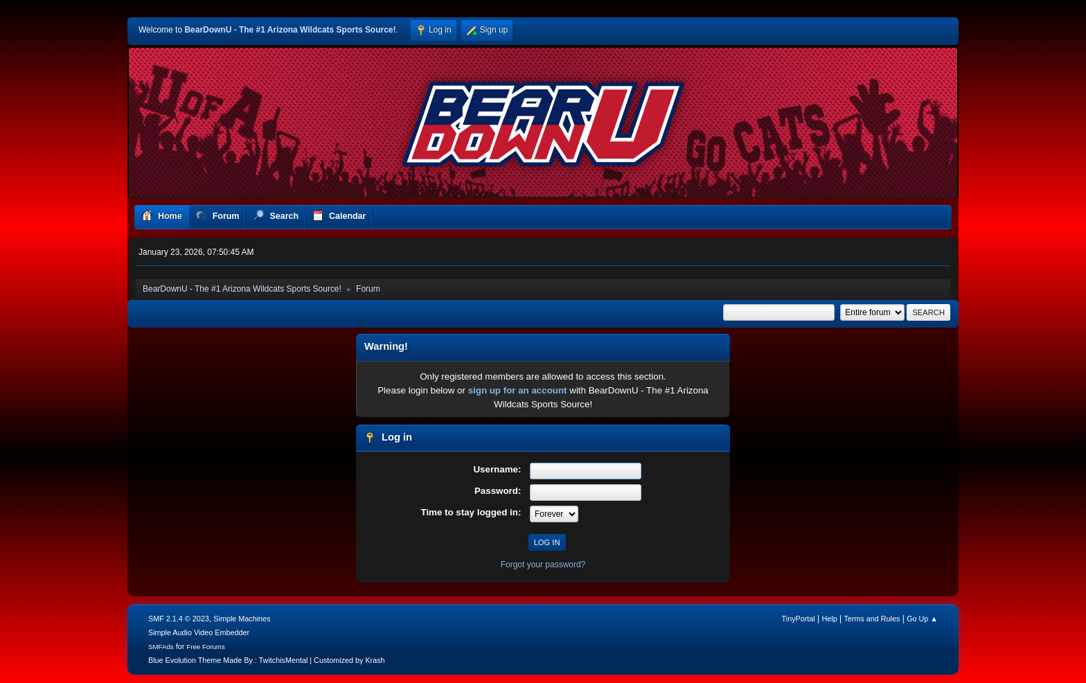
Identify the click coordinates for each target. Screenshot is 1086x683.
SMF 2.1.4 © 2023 (178, 618)
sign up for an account (517, 390)
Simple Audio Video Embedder (198, 632)
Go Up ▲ (922, 618)
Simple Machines (241, 618)
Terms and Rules (872, 618)
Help (829, 618)
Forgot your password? (543, 564)
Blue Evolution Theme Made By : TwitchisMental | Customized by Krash (266, 660)
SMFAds (161, 646)
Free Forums (205, 646)
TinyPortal (798, 618)
